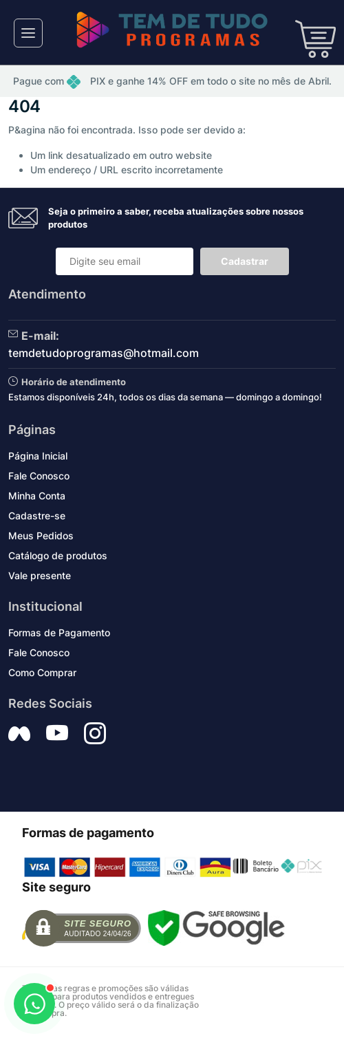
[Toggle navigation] (28, 33)
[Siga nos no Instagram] (95, 733)
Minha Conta (36, 495)
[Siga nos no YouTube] (57, 733)
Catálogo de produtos (57, 555)
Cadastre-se (36, 515)
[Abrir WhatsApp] (34, 1003)
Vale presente (39, 575)
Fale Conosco (38, 476)
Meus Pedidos (41, 535)
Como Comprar (42, 672)
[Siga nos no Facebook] (19, 733)
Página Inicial (37, 456)
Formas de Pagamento (59, 632)
